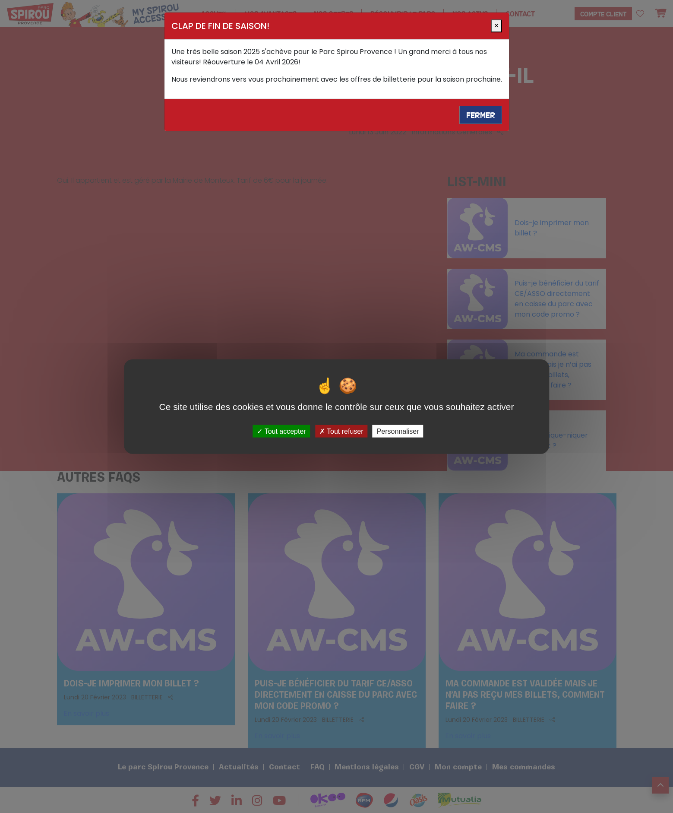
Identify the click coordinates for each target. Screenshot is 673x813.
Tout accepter (281, 431)
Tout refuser (341, 431)
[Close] (496, 25)
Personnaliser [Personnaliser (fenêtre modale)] (398, 431)
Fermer (480, 115)
